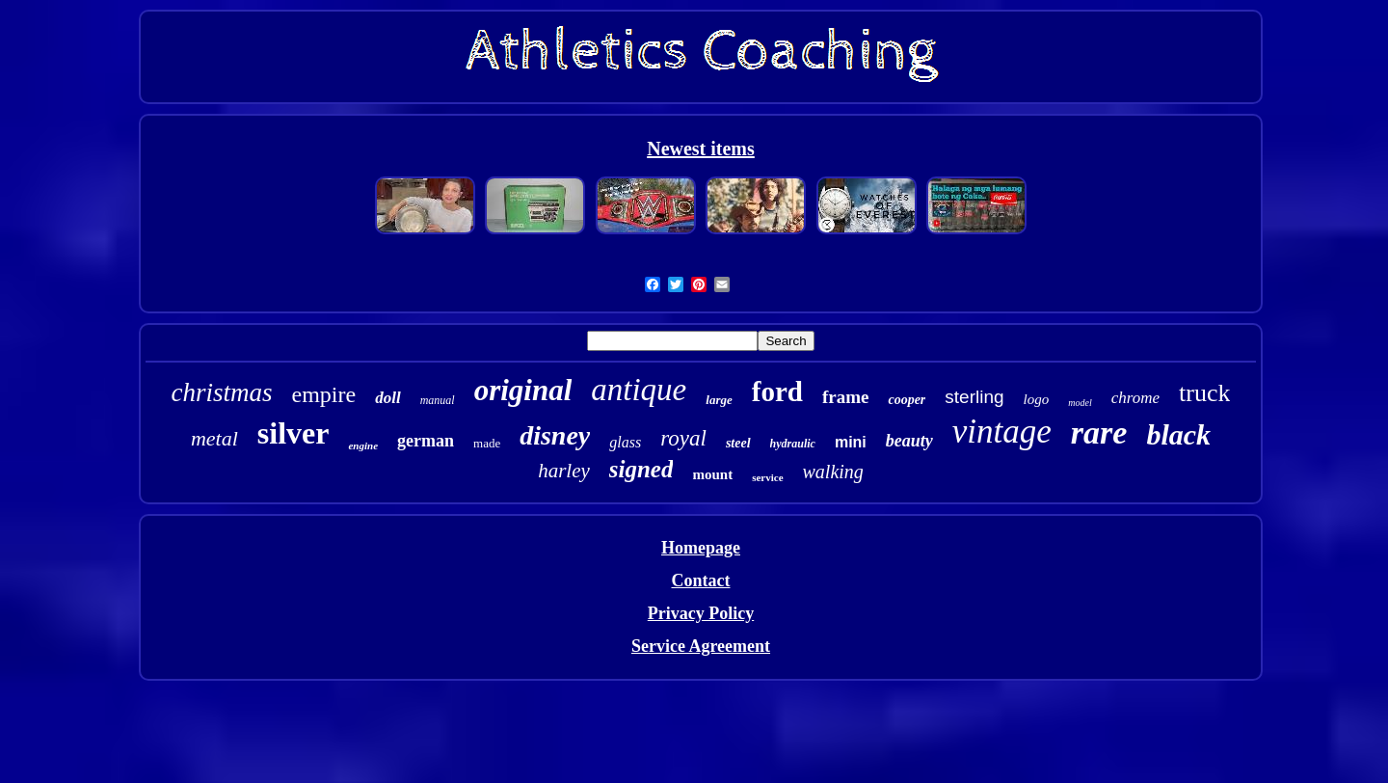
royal (683, 438)
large (719, 399)
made (486, 443)
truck (1204, 393)
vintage (1002, 431)
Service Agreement (700, 646)
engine (363, 445)
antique (638, 389)
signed (641, 469)
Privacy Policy (701, 613)
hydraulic (792, 443)
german (425, 440)
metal (214, 438)
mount (712, 474)
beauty (909, 440)
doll (387, 398)
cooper (906, 399)
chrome (1135, 398)
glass (625, 442)
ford (777, 391)
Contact (700, 580)
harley (564, 470)
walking (833, 471)
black (1178, 434)
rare (1099, 432)
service (767, 477)
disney (555, 435)
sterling (974, 397)
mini (851, 442)
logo (1037, 399)
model (1079, 402)
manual (437, 400)
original (523, 390)
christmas (222, 392)
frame (845, 397)
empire (324, 394)
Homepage (700, 547)
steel (738, 443)
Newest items (701, 148)
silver (293, 433)
